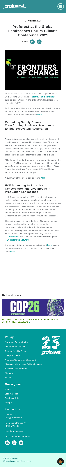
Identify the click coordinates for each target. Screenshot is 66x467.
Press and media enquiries (17, 436)
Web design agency (11, 461)
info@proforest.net (13, 417)
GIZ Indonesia (12, 237)
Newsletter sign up (14, 431)
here (39, 114)
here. (49, 245)
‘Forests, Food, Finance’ (42, 97)
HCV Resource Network (17, 240)
